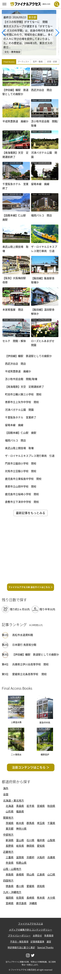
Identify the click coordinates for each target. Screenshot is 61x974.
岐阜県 (20, 846)
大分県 (51, 898)
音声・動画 (38, 61)
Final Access (9, 61)
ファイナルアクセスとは (30, 923)
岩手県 (30, 806)
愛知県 (41, 846)
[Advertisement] (30, 550)
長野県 (10, 846)
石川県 (30, 840)
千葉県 (51, 823)
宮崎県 (10, 903)
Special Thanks (45, 947)
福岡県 (10, 898)
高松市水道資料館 (22, 635)
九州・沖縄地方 (12, 892)
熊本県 (41, 898)
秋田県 (51, 806)
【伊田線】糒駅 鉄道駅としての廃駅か (35, 654)
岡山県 (30, 874)
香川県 (20, 886)
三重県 (10, 857)
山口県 (51, 874)
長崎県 (30, 898)
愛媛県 (30, 886)
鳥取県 (10, 874)
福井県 (41, 840)
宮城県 (41, 806)
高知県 (41, 886)
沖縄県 (33, 903)
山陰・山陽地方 (12, 869)
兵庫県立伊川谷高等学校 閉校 (30, 664)
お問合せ (37, 935)
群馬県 (30, 823)
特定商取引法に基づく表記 (21, 947)
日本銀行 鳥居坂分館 (24, 645)
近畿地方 (8, 852)
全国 (5, 794)
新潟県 (10, 840)
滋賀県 (20, 857)
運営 (49, 941)
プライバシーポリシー (19, 935)
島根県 (20, 874)
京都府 (30, 857)
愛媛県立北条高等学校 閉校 (29, 674)
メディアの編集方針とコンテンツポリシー (30, 929)
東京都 (10, 828)
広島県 (41, 874)
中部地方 (8, 834)
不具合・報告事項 (19, 941)
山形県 (10, 811)
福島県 (20, 811)
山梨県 (51, 840)
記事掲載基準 (37, 941)
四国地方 (8, 880)
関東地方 (8, 818)
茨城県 (10, 823)
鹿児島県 (21, 903)
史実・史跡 (52, 61)
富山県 (20, 840)
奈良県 (10, 863)
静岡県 (30, 846)
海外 (5, 788)
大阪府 (41, 857)
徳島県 (10, 886)
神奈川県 (21, 828)
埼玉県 (41, 823)
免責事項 (48, 935)
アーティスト (23, 61)
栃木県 (20, 823)
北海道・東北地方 (13, 800)
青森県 (20, 806)
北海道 (10, 806)
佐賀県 (20, 898)
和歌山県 (21, 863)
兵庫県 (51, 857)
